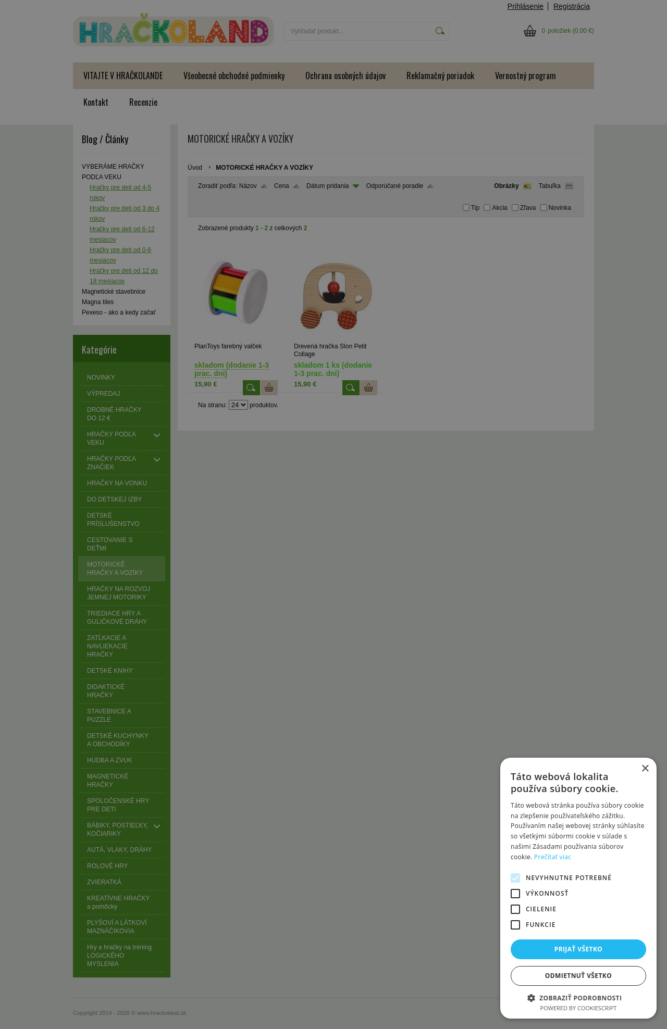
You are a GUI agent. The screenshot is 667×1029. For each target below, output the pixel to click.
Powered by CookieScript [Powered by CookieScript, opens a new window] (578, 1008)
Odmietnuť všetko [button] (578, 975)
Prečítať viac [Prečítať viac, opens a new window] (552, 856)
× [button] (645, 769)
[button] (578, 997)
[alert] (333, 514)
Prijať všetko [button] (578, 949)
